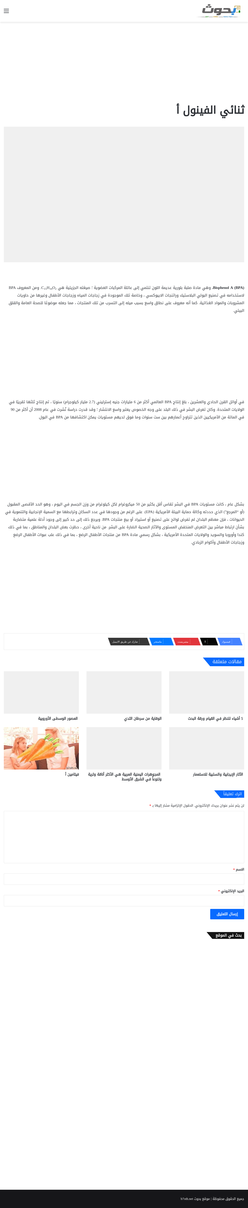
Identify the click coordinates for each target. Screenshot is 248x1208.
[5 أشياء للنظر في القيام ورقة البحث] (206, 692)
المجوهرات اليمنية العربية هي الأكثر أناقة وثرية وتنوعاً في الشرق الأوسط (125, 777)
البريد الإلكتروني (231, 891)
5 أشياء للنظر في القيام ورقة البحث (216, 718)
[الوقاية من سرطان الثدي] (124, 692)
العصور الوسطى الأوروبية (58, 718)
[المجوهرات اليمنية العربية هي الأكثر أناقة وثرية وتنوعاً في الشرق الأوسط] (124, 748)
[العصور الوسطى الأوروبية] (41, 692)
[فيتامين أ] (41, 748)
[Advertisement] (124, 62)
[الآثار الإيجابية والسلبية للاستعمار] (206, 748)
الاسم (238, 869)
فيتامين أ (72, 774)
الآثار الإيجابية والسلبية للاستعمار (218, 774)
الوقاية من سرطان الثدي (143, 718)
